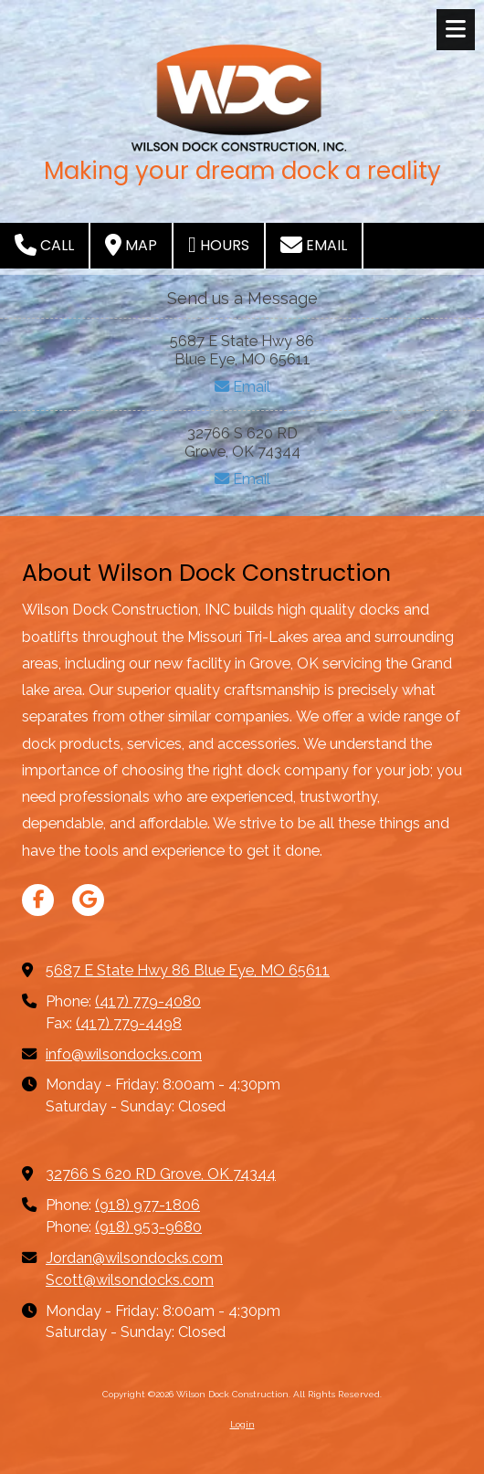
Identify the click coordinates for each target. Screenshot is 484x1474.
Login (242, 1424)
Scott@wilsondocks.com (130, 1280)
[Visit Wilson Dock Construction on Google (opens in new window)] (88, 900)
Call (44, 245)
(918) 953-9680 (148, 1227)
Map (131, 245)
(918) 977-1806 (147, 1205)
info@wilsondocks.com (124, 1054)
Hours (218, 245)
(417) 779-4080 (148, 1001)
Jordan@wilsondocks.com (134, 1258)
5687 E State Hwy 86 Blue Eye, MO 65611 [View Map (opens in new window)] (188, 970)
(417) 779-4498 (129, 1023)
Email (313, 245)
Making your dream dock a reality (242, 170)
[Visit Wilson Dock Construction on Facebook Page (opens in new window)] (38, 900)
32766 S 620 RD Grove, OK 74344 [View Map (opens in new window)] (161, 1174)
